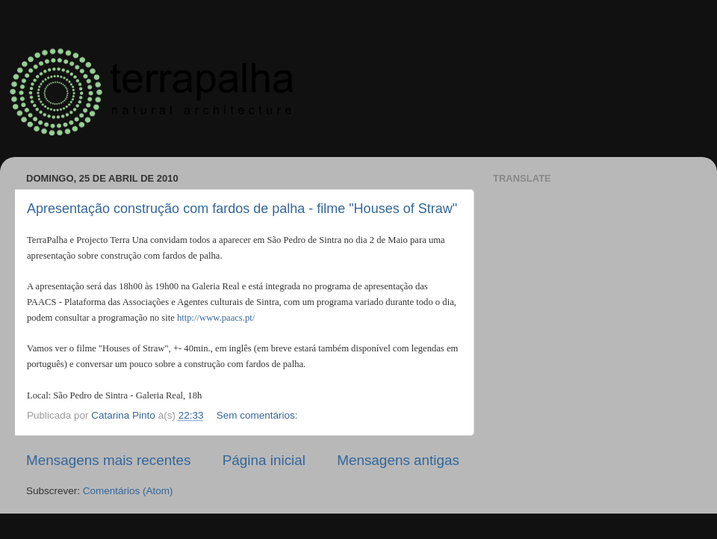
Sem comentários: (259, 415)
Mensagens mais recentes (108, 460)
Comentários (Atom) (128, 490)
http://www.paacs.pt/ (216, 317)
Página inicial (264, 460)
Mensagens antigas (398, 460)
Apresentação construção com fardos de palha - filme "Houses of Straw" (242, 208)
